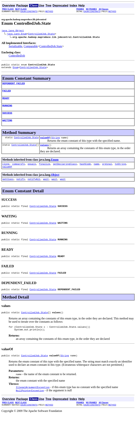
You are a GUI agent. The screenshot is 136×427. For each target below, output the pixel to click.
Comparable (31, 46)
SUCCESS (7, 117)
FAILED (6, 93)
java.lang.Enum (17, 34)
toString (120, 170)
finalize (44, 170)
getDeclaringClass (65, 170)
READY (5, 101)
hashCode (85, 170)
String (55, 143)
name (96, 170)
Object (55, 181)
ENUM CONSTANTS (29, 11)
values (44, 150)
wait (46, 186)
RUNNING (7, 109)
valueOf (45, 143)
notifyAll (34, 186)
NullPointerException (30, 403)
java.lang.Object (12, 31)
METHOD (49, 11)
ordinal (107, 170)
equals (32, 170)
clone (5, 170)
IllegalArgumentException (33, 400)
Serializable (15, 46)
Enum (15, 68)
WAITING (7, 125)
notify (20, 186)
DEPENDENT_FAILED (13, 85)
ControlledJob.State (41, 34)
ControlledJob (17, 56)
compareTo (18, 170)
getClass (8, 186)
